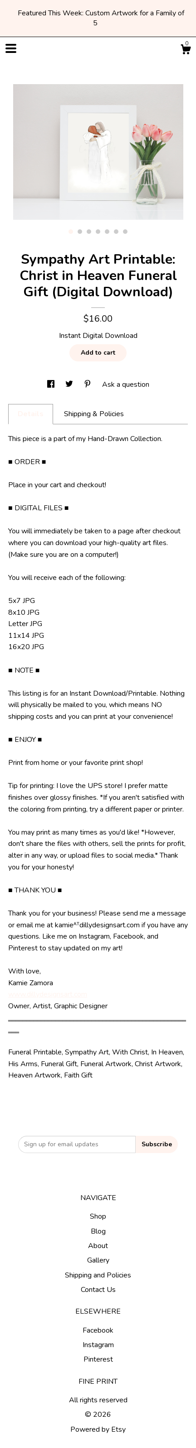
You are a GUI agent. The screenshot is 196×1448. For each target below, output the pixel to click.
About (98, 1246)
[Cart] (186, 51)
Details (31, 414)
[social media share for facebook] (51, 384)
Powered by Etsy (98, 1429)
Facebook (98, 1330)
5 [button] (107, 231)
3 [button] (89, 231)
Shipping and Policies (98, 1275)
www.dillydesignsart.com (47, 994)
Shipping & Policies (94, 414)
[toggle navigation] (10, 48)
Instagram (98, 1345)
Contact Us (98, 1290)
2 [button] (80, 231)
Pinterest (98, 1359)
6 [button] (116, 231)
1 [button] (71, 231)
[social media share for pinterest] (88, 384)
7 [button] (125, 231)
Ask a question (125, 384)
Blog (98, 1231)
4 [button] (98, 231)
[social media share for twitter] (70, 384)
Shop (98, 1216)
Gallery (98, 1260)
